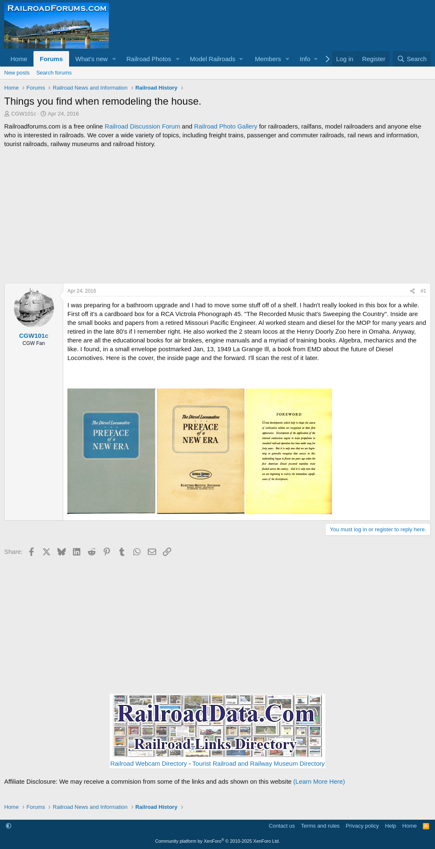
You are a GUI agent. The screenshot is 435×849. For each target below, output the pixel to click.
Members (268, 58)
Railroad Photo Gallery (225, 126)
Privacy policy (362, 826)
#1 (423, 291)
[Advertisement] (217, 215)
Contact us (282, 826)
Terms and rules (320, 826)
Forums (51, 58)
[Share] (412, 291)
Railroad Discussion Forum (142, 126)
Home (18, 58)
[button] (114, 59)
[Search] (412, 59)
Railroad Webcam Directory (148, 763)
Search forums (54, 72)
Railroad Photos (148, 58)
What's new (91, 58)
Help (390, 826)
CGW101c (23, 114)
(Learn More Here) (319, 781)
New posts (17, 72)
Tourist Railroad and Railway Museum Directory (259, 763)
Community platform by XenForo (217, 841)
